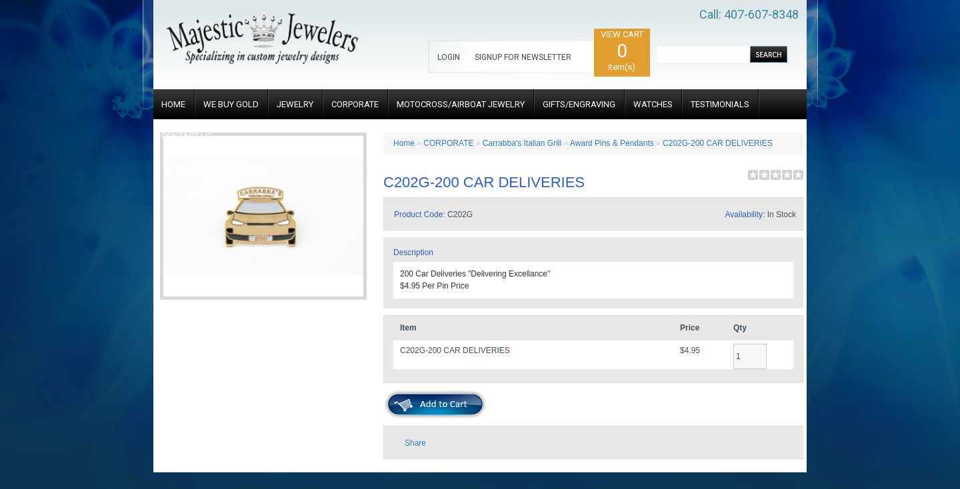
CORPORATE (355, 104)
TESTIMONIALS (720, 104)
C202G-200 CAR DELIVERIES (718, 143)
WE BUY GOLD (231, 104)
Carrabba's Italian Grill (522, 143)
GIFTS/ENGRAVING (579, 104)
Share (415, 443)
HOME (173, 104)
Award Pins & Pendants (612, 143)
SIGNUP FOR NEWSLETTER (523, 57)
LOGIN (448, 57)
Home (404, 143)
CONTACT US (186, 136)
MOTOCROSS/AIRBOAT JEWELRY (461, 104)
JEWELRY (295, 104)
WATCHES (653, 104)
